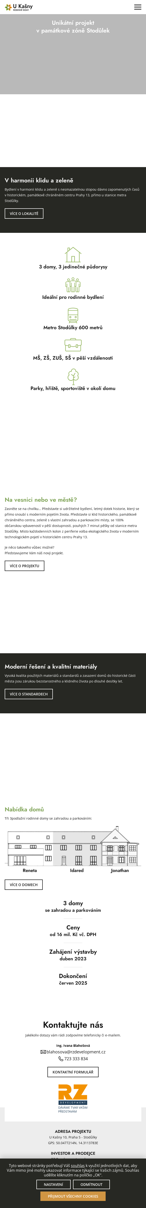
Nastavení (53, 1184)
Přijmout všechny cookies (73, 1196)
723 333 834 (76, 1058)
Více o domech (24, 884)
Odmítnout (91, 1184)
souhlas (78, 1165)
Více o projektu (24, 565)
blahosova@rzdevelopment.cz (75, 1052)
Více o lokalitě (24, 213)
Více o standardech (29, 694)
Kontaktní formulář (73, 1072)
